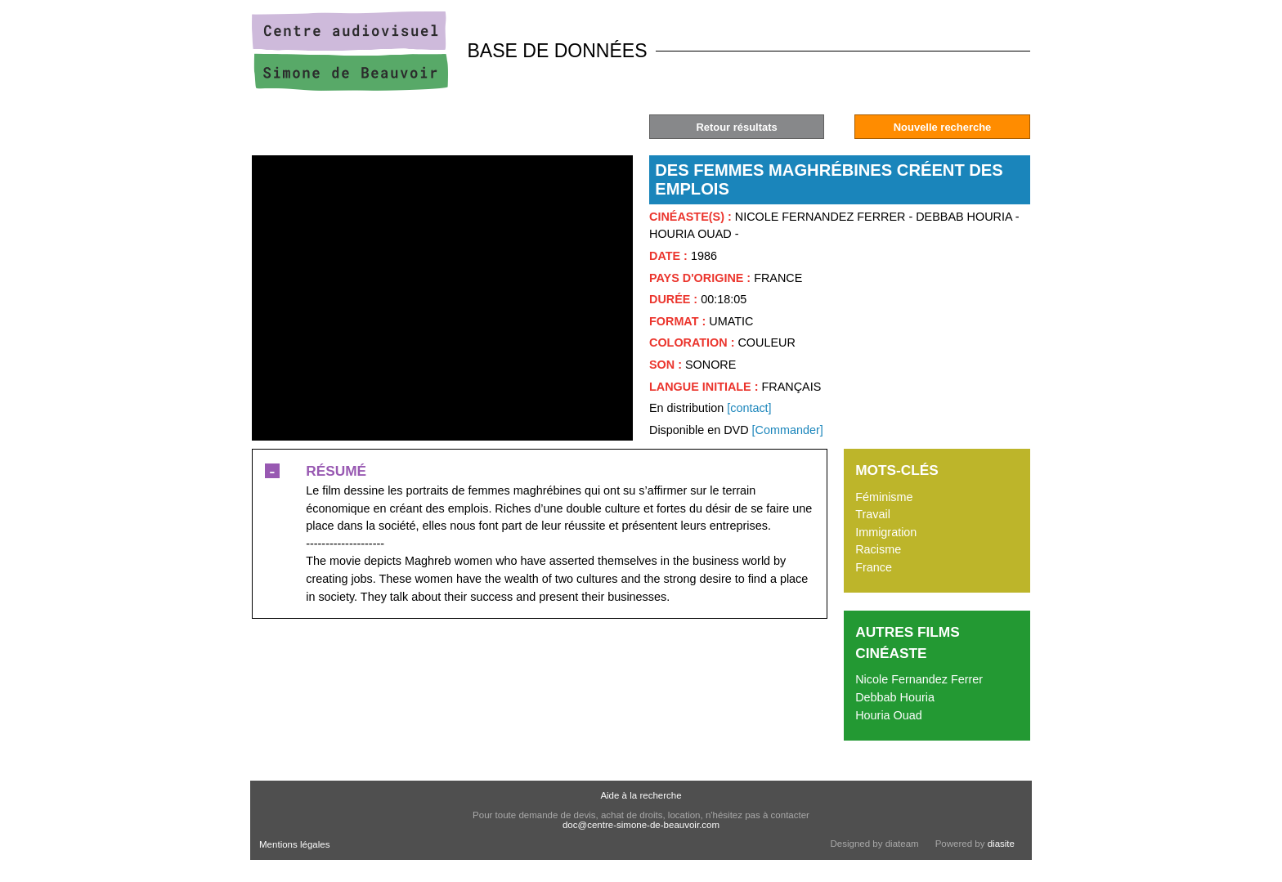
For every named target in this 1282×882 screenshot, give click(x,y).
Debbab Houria (895, 697)
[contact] (749, 407)
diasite (1001, 843)
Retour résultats (736, 127)
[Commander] (787, 430)
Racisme (878, 549)
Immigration (886, 532)
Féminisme (883, 497)
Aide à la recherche (640, 795)
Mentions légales (294, 844)
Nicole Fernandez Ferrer (919, 679)
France (873, 567)
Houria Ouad (888, 715)
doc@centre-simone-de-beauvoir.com (641, 825)
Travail (872, 514)
